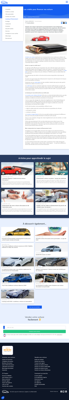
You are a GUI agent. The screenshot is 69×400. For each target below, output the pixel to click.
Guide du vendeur (39, 359)
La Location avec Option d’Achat (33, 95)
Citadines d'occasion (7, 361)
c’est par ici (59, 334)
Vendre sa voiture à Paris (41, 364)
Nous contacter (6, 379)
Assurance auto (38, 379)
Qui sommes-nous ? (7, 377)
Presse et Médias (6, 375)
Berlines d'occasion (7, 363)
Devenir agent (6, 381)
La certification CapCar (40, 377)
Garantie (4, 370)
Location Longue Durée (32, 114)
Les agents (37, 381)
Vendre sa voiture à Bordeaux (42, 370)
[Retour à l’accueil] (4, 2)
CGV (3, 384)
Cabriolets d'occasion (8, 366)
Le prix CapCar (38, 375)
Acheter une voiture (30, 57)
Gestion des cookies (7, 386)
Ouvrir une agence (7, 382)
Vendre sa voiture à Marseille (42, 366)
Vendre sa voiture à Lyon (41, 368)
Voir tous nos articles (34, 307)
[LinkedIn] (65, 392)
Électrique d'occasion (7, 368)
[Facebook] (61, 392)
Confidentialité (33, 391)
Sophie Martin (30, 23)
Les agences (37, 382)
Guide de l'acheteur (7, 359)
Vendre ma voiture (39, 361)
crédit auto (29, 85)
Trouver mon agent (39, 363)
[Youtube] (63, 392)
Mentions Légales (23, 391)
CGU (7, 384)
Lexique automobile (39, 384)
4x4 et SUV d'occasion (8, 364)
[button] (2, 397)
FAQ (35, 386)
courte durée (37, 82)
